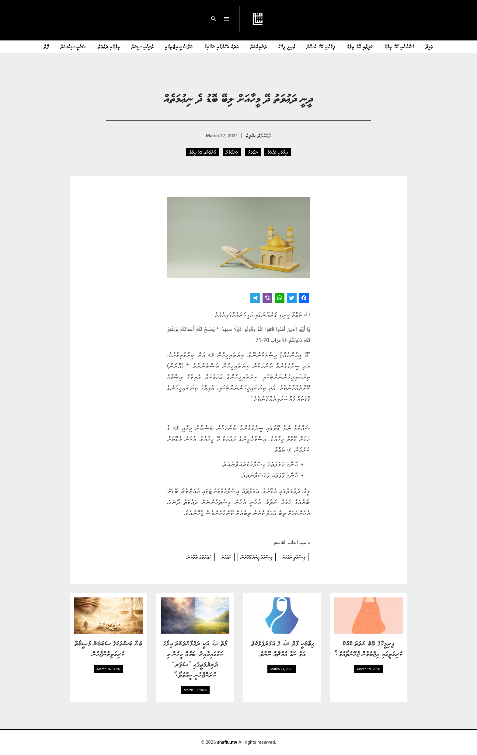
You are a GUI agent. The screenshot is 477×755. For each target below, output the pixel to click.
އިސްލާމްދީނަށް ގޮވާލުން (257, 557)
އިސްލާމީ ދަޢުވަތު (293, 557)
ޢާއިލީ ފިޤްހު (286, 46)
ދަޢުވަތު (253, 152)
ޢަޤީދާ (429, 46)
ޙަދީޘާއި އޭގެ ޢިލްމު (360, 46)
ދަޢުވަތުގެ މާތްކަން (199, 557)
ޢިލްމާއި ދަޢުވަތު (109, 46)
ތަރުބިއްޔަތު (258, 46)
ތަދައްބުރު (232, 152)
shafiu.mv (227, 742)
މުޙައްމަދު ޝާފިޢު (258, 135)
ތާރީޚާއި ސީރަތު (142, 46)
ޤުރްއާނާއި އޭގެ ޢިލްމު (399, 46)
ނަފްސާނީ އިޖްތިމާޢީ (179, 46)
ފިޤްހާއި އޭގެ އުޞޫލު (321, 46)
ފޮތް (46, 46)
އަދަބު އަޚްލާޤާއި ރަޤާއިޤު (221, 46)
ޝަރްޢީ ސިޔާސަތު (74, 46)
